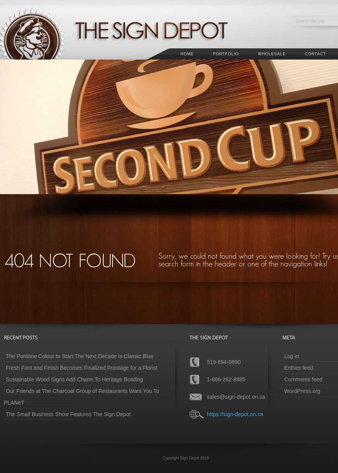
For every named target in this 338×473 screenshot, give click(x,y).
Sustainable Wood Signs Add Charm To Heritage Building (74, 379)
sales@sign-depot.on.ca (236, 397)
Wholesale (271, 54)
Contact (315, 54)
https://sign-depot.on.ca (235, 414)
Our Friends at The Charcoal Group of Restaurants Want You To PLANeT (81, 397)
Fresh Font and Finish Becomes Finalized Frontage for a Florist (81, 368)
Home (187, 54)
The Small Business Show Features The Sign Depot (68, 414)
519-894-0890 (224, 362)
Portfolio (226, 54)
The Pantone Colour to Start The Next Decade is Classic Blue (80, 356)
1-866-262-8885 (226, 379)
